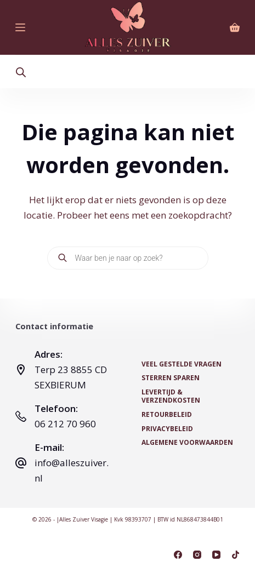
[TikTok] (235, 555)
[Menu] (20, 27)
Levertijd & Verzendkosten (170, 396)
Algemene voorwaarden (187, 442)
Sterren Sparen (170, 378)
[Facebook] (178, 555)
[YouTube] (216, 555)
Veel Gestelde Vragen (181, 364)
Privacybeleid (167, 429)
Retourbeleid (166, 414)
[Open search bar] (20, 72)
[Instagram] (197, 555)
